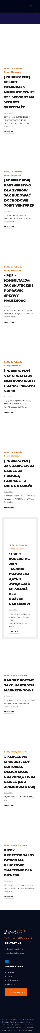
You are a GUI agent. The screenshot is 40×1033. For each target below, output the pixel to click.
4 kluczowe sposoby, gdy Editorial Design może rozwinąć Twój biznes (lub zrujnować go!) (19, 772)
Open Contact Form (15, 949)
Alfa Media (8, 113)
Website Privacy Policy (10, 1019)
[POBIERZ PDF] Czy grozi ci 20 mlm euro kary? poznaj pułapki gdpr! (19, 381)
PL (8, 68)
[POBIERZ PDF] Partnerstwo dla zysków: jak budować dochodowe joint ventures (19, 192)
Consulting (11, 976)
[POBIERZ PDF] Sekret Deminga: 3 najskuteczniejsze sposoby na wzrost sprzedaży (19, 92)
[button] (16, 992)
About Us (11, 984)
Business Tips (12, 980)
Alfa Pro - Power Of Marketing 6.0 (18, 938)
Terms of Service (22, 1030)
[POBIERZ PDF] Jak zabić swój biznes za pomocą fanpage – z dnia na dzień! (19, 473)
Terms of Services (26, 1019)
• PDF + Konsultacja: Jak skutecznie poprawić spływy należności (19, 288)
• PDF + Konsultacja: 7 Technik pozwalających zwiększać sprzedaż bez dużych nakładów (19, 579)
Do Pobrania (16, 68)
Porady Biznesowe (12, 72)
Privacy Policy (7, 1030)
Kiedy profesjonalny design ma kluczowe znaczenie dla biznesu (19, 862)
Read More (9, 132)
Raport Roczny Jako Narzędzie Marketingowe (19, 685)
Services (10, 972)
